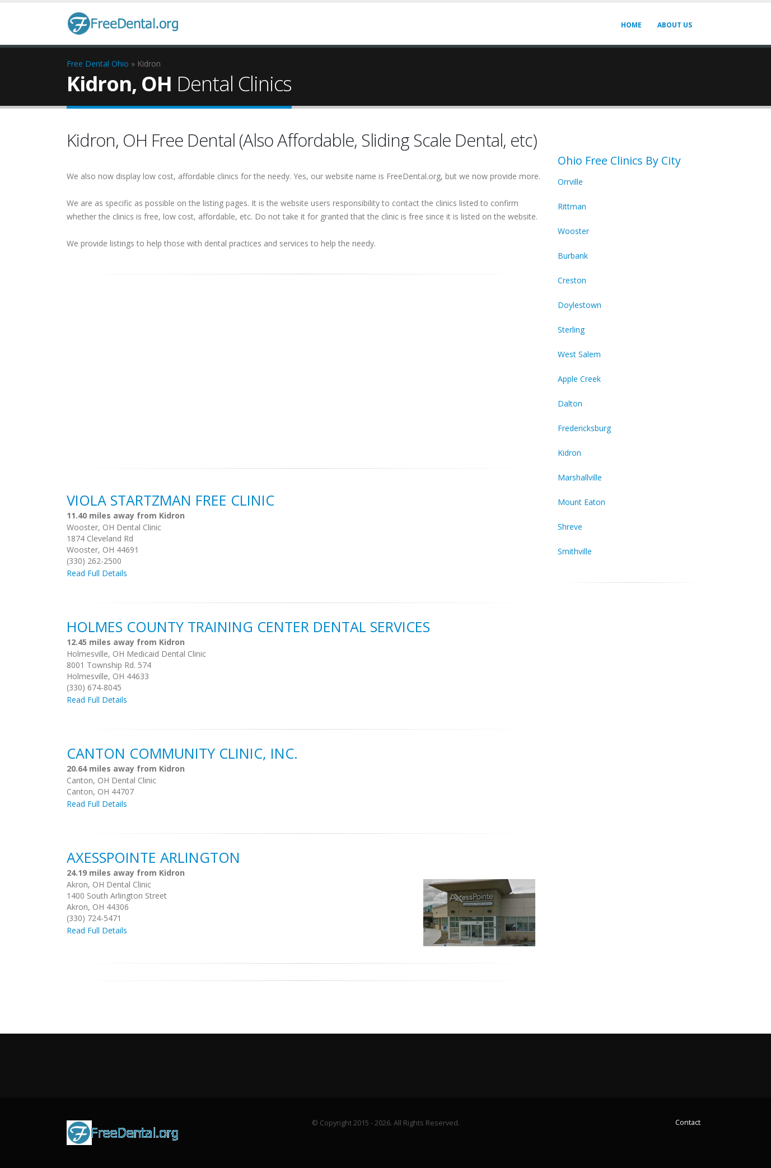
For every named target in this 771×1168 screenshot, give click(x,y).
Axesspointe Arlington (153, 857)
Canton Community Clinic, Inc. (182, 753)
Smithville (575, 551)
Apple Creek (579, 378)
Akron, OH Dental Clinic (109, 884)
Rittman (572, 206)
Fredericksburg (584, 428)
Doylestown (579, 305)
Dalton (570, 403)
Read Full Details (97, 573)
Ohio (120, 63)
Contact (687, 1122)
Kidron (569, 452)
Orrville (570, 181)
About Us (674, 25)
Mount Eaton (581, 502)
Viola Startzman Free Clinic (170, 500)
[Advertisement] (304, 365)
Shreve (570, 526)
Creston (572, 280)
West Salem (579, 354)
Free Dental (88, 63)
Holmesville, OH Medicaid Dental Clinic (136, 653)
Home (631, 25)
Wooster (573, 231)
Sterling (571, 329)
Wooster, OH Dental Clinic (114, 527)
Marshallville (580, 477)
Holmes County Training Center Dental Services (248, 626)
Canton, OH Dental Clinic (111, 780)
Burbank (573, 255)
